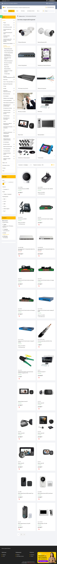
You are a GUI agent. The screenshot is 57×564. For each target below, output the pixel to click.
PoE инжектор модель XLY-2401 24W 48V (45, 188)
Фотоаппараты (6, 142)
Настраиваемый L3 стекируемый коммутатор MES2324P (46, 250)
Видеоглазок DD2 (41, 433)
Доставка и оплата (30, 10)
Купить (19, 194)
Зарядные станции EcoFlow (6, 159)
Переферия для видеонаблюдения (44, 65)
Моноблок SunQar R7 (41, 371)
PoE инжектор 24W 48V (22, 218)
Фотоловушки (5, 96)
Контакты (23, 10)
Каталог (10, 10)
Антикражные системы (7, 108)
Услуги (4, 121)
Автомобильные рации (7, 27)
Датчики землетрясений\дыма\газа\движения (8, 77)
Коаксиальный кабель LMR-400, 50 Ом (45, 341)
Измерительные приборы (8, 43)
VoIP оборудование (7, 148)
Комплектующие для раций (7, 30)
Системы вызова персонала (6, 36)
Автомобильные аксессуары (6, 119)
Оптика (4, 86)
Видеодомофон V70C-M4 (42, 523)
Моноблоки (40, 111)
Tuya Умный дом (6, 115)
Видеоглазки (20, 134)
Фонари (4, 88)
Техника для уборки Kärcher (7, 154)
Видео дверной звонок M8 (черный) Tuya (25, 493)
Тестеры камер (40, 157)
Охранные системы (6, 110)
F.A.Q (3, 170)
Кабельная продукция (42, 88)
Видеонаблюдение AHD (42, 42)
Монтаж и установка (22, 111)
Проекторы (5, 79)
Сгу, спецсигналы (6, 150)
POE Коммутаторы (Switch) (23, 88)
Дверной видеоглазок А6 (22, 401)
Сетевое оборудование (22, 65)
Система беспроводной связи (7, 33)
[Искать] (43, 11)
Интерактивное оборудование (6, 136)
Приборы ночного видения (8, 98)
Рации (4, 22)
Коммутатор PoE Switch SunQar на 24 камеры (26, 310)
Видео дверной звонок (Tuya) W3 (24, 523)
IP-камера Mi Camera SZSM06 (23, 188)
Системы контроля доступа (6, 113)
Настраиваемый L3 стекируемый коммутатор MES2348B (26, 250)
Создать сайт (4, 0)
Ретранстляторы (6, 24)
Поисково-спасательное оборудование (7, 133)
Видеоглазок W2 (41, 463)
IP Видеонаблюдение (22, 42)
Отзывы (4, 168)
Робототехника (6, 156)
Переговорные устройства (8, 102)
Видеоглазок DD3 (21, 433)
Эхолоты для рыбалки (7, 100)
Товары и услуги (22, 16)
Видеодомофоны (41, 134)
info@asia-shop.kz (6, 234)
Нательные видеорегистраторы (7, 91)
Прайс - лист (5, 162)
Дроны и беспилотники (7, 146)
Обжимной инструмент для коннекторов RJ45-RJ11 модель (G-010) (25, 372)
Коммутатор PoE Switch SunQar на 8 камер (26, 280)
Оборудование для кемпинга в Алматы (7, 139)
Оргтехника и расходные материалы (7, 127)
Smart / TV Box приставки (8, 81)
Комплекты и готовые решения (24, 157)
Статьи (32, 556)
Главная (5, 10)
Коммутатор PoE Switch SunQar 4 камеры (45, 218)
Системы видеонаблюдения (6, 46)
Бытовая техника (6, 144)
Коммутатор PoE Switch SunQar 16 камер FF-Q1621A (26, 342)
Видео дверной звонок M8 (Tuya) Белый (45, 493)
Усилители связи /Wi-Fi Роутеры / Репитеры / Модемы (7, 40)
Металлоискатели (6, 93)
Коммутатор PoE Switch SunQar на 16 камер (46, 280)
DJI (4, 130)
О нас (17, 10)
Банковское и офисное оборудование (7, 124)
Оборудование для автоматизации (6, 105)
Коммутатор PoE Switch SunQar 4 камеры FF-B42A (46, 311)
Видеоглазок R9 (21, 463)
